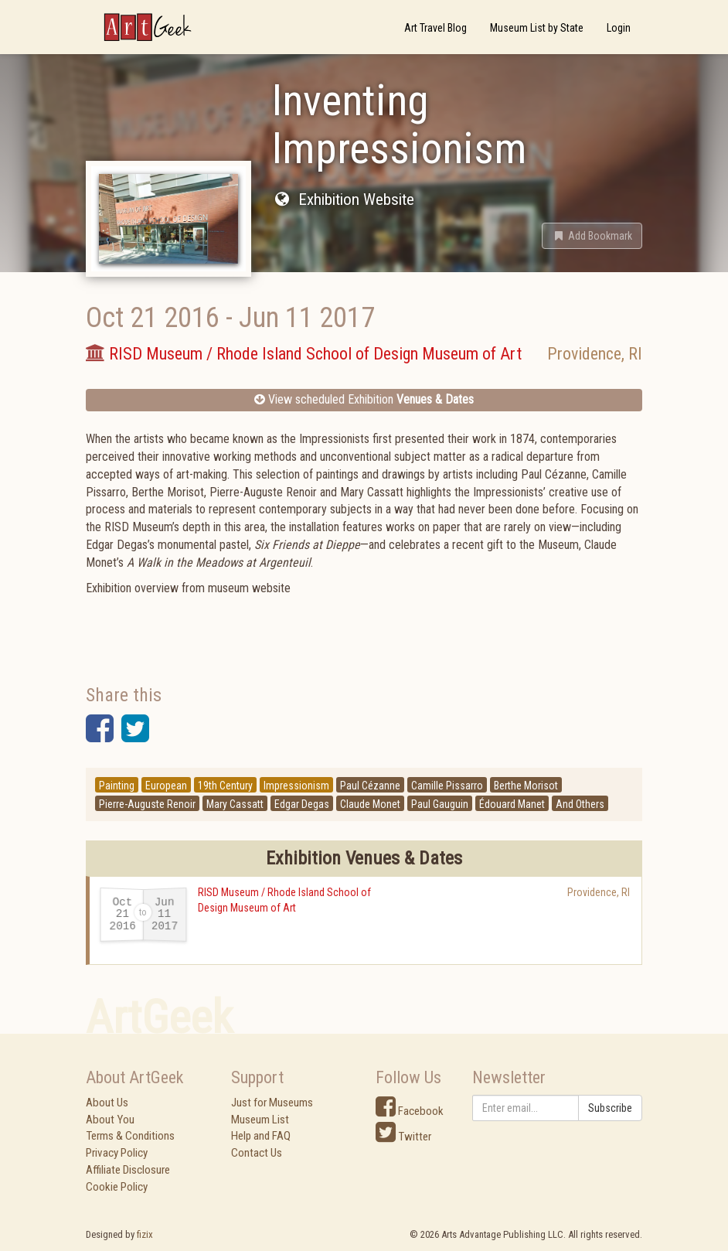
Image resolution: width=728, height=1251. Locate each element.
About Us (107, 1103)
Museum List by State (536, 28)
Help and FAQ (261, 1136)
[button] (592, 236)
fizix (145, 1234)
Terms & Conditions (130, 1136)
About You (110, 1120)
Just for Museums (272, 1103)
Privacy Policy (117, 1153)
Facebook (410, 1111)
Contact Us (256, 1153)
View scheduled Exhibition (364, 399)
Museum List (260, 1120)
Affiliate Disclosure (128, 1170)
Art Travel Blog (435, 28)
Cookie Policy (117, 1187)
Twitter (403, 1137)
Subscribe (610, 1108)
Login (619, 28)
